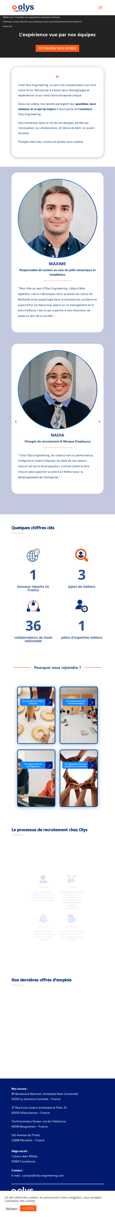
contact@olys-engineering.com (43, 1175)
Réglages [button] (11, 1208)
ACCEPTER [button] (28, 1208)
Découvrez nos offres (57, 48)
